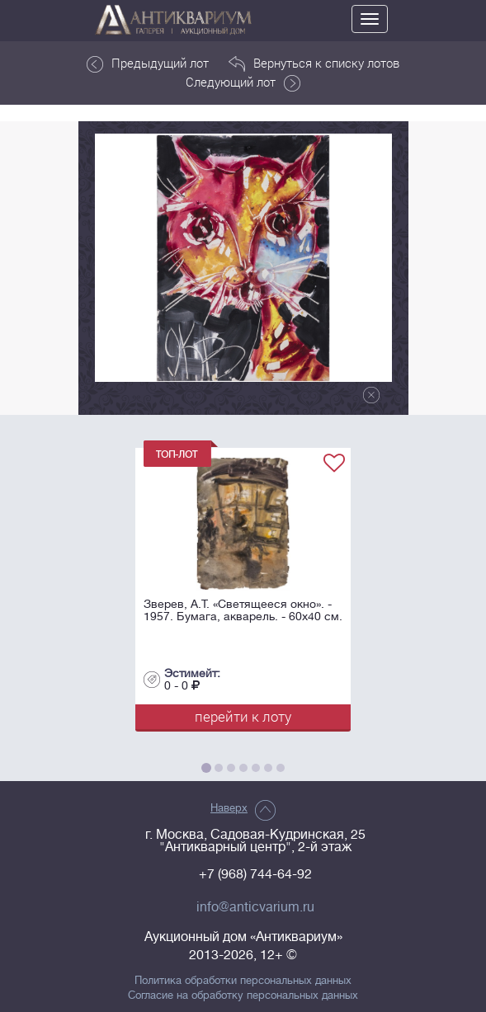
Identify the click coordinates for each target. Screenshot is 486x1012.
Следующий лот (243, 82)
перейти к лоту (243, 716)
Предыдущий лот (148, 63)
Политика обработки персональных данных (243, 981)
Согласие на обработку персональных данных (243, 995)
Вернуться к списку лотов (314, 63)
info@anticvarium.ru (255, 907)
